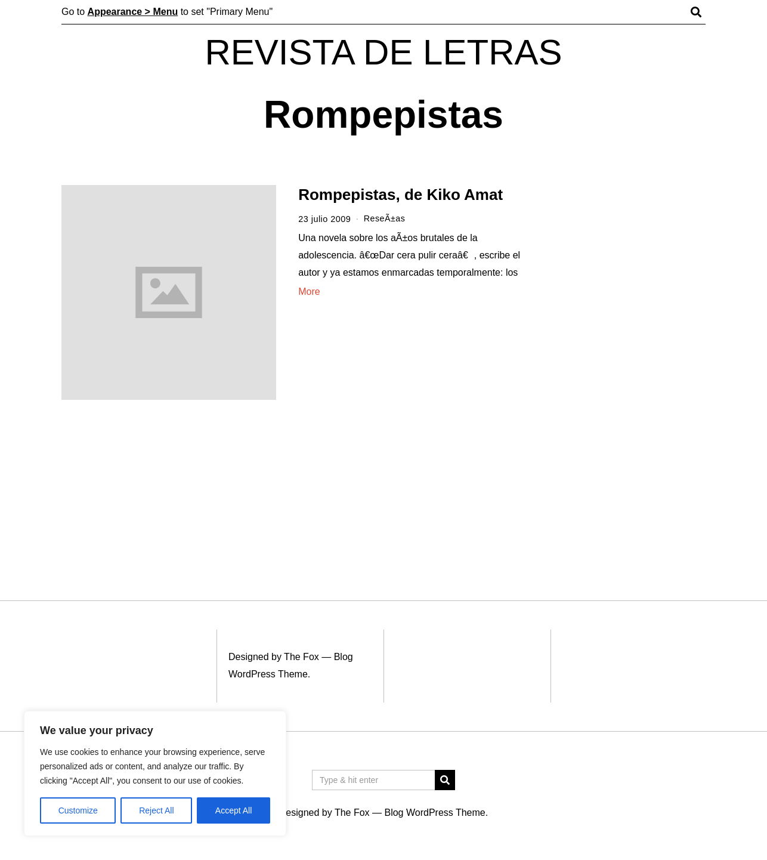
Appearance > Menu (133, 12)
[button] (445, 780)
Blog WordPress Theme (434, 812)
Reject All (156, 810)
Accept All (233, 810)
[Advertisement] (627, 369)
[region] (155, 773)
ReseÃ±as (385, 219)
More (309, 291)
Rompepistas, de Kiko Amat (400, 195)
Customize (78, 810)
